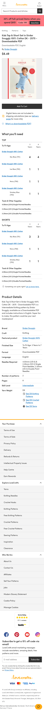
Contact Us (8, 567)
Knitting (5, 30)
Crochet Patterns (11, 522)
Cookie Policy (9, 600)
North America (30, 706)
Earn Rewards (10, 476)
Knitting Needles (11, 495)
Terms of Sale (9, 436)
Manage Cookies (11, 607)
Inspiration (8, 541)
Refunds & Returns (11, 456)
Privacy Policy (10, 443)
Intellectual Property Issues (15, 463)
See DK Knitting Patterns (32, 394)
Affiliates (7, 574)
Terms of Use (9, 430)
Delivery (7, 450)
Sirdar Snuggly (10, 49)
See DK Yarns (31, 406)
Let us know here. (32, 286)
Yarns (6, 489)
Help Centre (9, 469)
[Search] (39, 11)
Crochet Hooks (10, 502)
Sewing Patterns (11, 535)
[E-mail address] (15, 659)
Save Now (35, 22)
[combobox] (19, 11)
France (10, 708)
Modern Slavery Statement (15, 594)
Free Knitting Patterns (13, 515)
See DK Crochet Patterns (32, 401)
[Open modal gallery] (22, 78)
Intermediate (28, 385)
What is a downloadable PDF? (18, 123)
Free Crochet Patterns (13, 528)
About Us (7, 561)
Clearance (8, 548)
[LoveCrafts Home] (22, 677)
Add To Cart (22, 106)
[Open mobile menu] (4, 4)
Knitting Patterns (11, 509)
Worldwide (21, 706)
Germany (3, 708)
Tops (24, 30)
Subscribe (35, 659)
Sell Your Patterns (11, 581)
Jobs (5, 587)
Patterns (15, 30)
